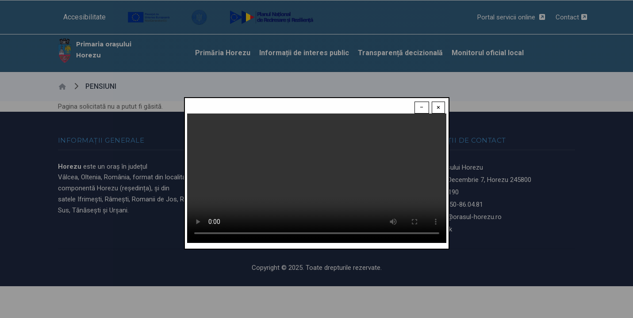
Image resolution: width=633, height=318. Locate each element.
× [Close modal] (438, 107)
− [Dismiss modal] (422, 107)
